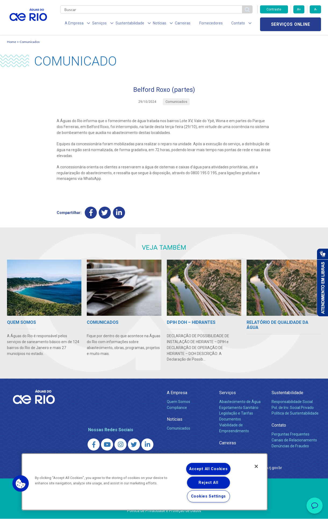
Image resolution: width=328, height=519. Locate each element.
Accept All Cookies (208, 469)
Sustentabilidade (287, 392)
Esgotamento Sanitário (238, 407)
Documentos (230, 419)
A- (315, 9)
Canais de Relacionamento (294, 440)
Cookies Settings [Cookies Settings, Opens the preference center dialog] (208, 496)
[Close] (256, 466)
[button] (20, 483)
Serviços (227, 392)
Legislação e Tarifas (236, 413)
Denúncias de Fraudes (290, 446)
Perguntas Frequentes (290, 434)
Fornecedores (195, 24)
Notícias (174, 419)
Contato (279, 425)
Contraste (273, 9)
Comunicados (30, 42)
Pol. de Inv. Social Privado (293, 407)
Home (11, 42)
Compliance (177, 407)
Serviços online (291, 24)
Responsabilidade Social (292, 402)
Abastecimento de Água (240, 402)
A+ (299, 9)
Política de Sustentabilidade (295, 413)
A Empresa (177, 392)
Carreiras (170, 24)
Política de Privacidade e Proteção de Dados (164, 511)
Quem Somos (178, 402)
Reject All (208, 482)
